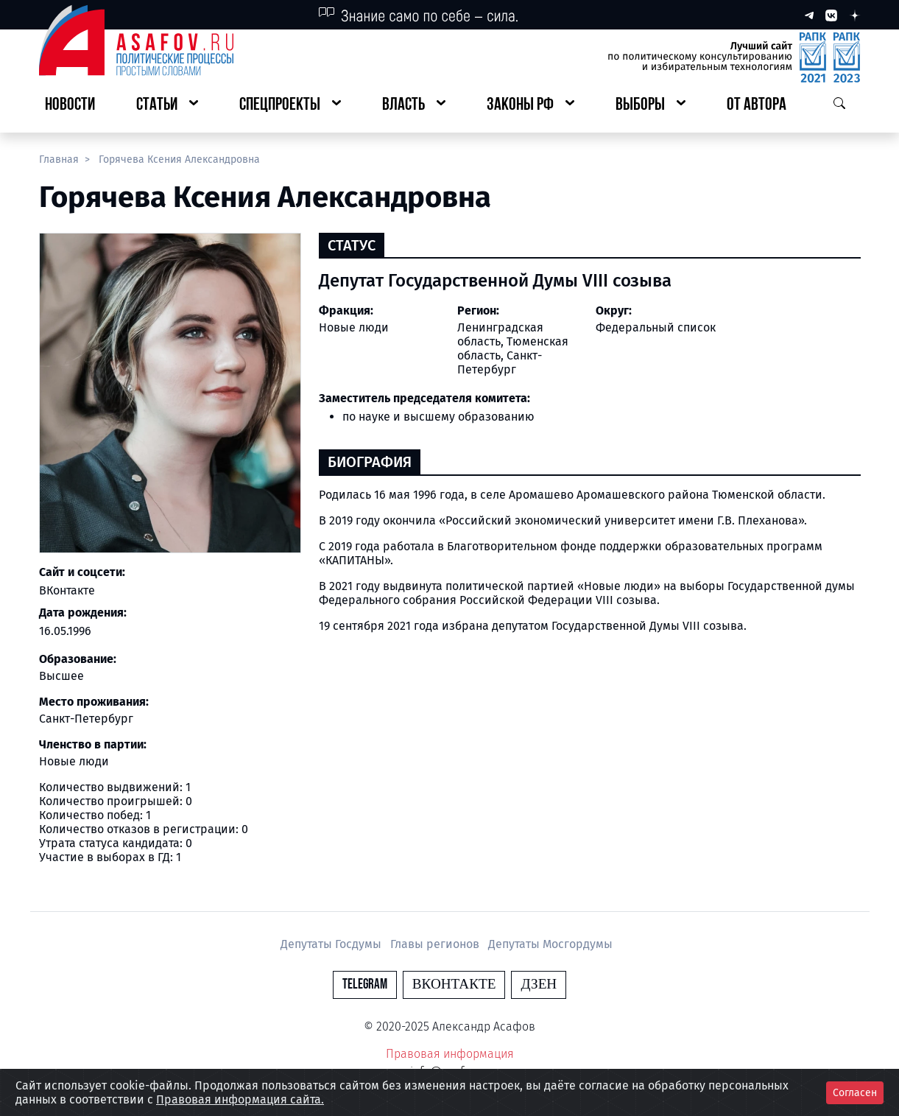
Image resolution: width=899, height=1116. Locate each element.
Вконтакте (454, 984)
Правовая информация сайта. (240, 1099)
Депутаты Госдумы (332, 944)
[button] (167, 105)
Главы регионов (436, 944)
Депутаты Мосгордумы (550, 944)
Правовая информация (450, 1054)
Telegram (364, 984)
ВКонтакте (67, 590)
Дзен (539, 984)
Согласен (855, 1093)
